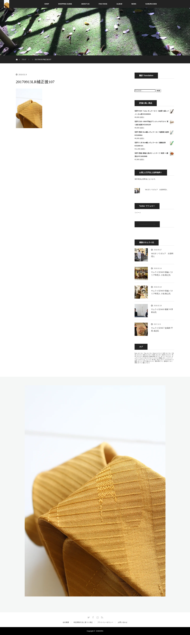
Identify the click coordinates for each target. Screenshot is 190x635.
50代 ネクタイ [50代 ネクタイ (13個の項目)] (157, 355)
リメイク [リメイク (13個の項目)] (148, 359)
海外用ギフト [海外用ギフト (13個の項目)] (159, 361)
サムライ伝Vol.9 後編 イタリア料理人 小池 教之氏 (162, 273)
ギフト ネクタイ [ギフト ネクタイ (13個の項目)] (166, 356)
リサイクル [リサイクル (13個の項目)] (141, 359)
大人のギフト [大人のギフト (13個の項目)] (169, 359)
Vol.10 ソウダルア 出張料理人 (156, 190)
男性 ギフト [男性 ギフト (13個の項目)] (138, 363)
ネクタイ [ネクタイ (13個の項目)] (150, 358)
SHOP (41, 4)
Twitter (88, 617)
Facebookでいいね (147, 224)
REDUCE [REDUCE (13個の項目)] (146, 356)
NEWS (133, 4)
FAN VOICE (103, 4)
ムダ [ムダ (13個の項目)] (136, 359)
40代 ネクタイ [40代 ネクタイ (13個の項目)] (147, 355)
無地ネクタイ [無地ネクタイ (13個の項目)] (168, 361)
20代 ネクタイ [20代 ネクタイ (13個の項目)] (167, 353)
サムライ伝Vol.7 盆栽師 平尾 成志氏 (162, 329)
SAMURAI (99, 631)
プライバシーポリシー (105, 622)
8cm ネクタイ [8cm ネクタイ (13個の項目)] (157, 353)
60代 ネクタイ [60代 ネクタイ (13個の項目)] (166, 355)
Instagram (97, 617)
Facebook (93, 617)
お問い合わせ (122, 622)
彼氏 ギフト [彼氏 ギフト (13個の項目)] (138, 361)
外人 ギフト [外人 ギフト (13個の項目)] (161, 359)
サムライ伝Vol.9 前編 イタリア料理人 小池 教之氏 (162, 292)
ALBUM (119, 4)
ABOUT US (85, 4)
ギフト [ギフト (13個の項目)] (158, 356)
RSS (102, 617)
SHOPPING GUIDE (65, 4)
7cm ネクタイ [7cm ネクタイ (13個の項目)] (148, 353)
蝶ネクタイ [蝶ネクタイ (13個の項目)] (146, 363)
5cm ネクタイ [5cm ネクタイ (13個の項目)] (139, 353)
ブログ (24, 59)
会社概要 (66, 622)
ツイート (138, 213)
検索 (158, 91)
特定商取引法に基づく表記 (83, 622)
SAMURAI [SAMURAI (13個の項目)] (152, 356)
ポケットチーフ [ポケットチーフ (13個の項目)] (167, 358)
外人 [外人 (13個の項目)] (155, 359)
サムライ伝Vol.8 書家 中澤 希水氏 (162, 310)
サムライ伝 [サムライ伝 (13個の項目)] (143, 358)
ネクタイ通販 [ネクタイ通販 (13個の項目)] (157, 358)
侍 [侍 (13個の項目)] (152, 359)
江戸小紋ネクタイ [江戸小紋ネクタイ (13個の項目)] (148, 361)
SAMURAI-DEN (151, 4)
